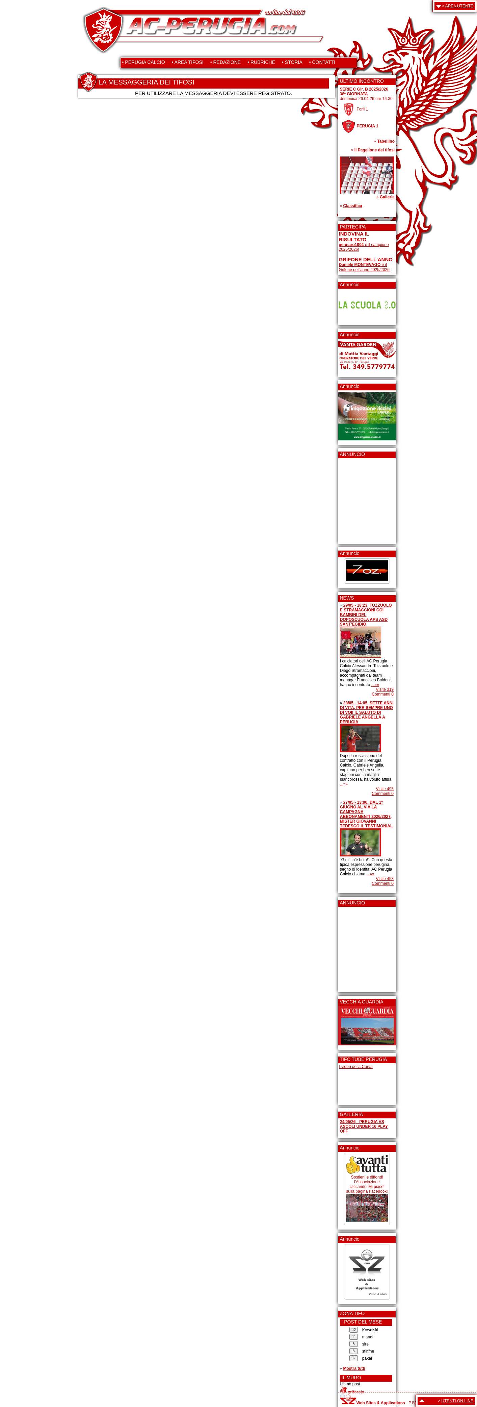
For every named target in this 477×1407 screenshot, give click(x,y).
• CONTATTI (322, 62)
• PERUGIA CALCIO (143, 62)
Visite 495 (385, 788)
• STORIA (292, 62)
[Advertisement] (359, 498)
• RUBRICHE (261, 62)
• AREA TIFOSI (188, 62)
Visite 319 (385, 689)
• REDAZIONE (225, 62)
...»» (375, 684)
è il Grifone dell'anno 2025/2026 (364, 267)
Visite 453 (385, 878)
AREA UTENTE (459, 6)
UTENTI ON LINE (457, 1401)
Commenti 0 (383, 694)
